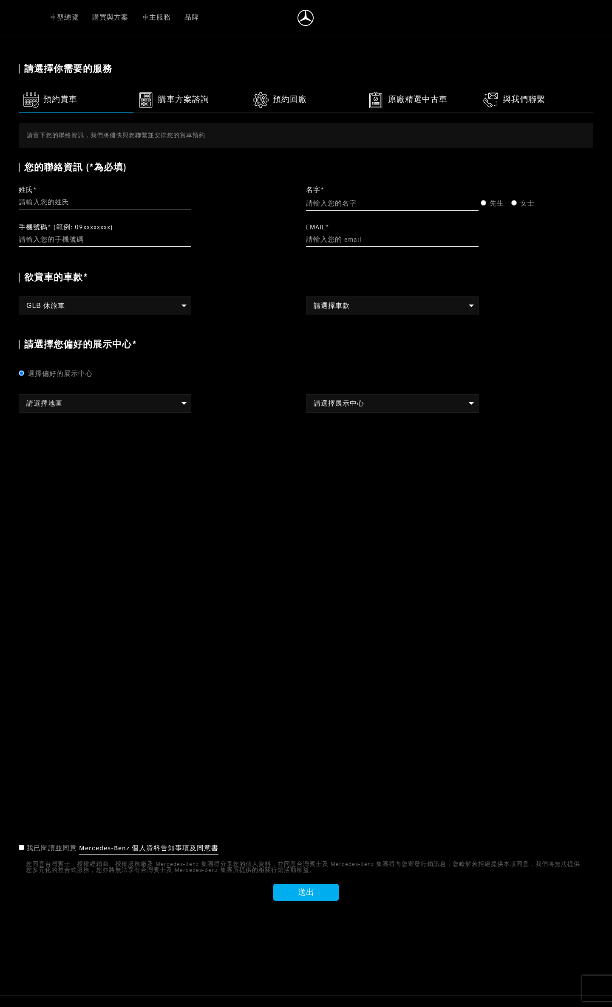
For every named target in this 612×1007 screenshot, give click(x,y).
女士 (523, 203)
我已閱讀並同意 (119, 849)
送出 (306, 893)
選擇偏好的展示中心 (56, 373)
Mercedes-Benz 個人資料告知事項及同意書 (149, 848)
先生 (492, 203)
